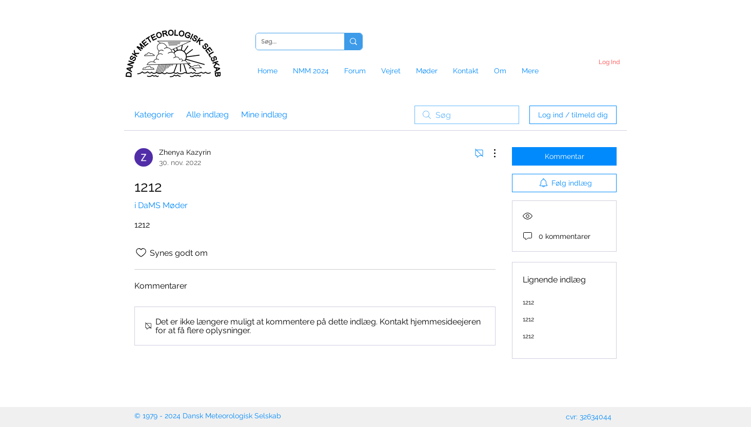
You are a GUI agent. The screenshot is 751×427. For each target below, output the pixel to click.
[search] (466, 115)
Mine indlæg (264, 114)
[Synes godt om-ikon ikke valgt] (141, 253)
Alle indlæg (207, 114)
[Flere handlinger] (489, 153)
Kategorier (154, 114)
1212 (528, 302)
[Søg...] (292, 41)
